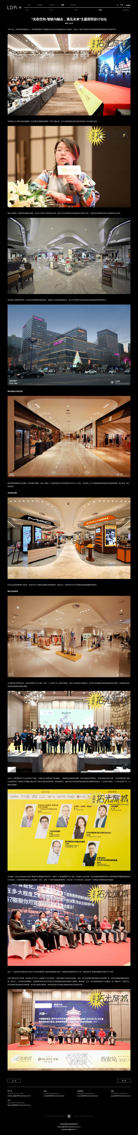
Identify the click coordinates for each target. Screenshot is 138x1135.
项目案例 (39, 4)
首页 (29, 4)
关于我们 (51, 4)
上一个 (14, 1080)
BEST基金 (126, 9)
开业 (27, 9)
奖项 (76, 9)
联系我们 (73, 4)
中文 (122, 4)
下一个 (124, 1080)
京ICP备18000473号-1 (69, 1129)
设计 (51, 9)
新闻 (62, 4)
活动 (100, 9)
